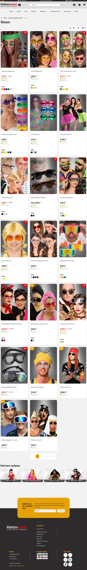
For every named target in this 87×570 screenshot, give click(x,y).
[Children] (34, 12)
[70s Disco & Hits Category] (54, 477)
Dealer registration (41, 547)
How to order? (40, 530)
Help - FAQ (39, 538)
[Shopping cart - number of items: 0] (84, 5)
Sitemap (39, 545)
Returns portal (40, 536)
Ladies (5, 18)
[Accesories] (67, 12)
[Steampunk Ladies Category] (76, 477)
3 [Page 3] (45, 458)
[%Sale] (76, 12)
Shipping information (42, 533)
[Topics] (11, 12)
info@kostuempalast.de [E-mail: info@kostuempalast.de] (18, 567)
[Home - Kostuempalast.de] (16, 530)
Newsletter (39, 540)
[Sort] (78, 28)
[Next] (53, 458)
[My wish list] (79, 5)
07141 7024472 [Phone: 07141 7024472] (16, 565)
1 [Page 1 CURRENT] (37, 458)
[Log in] (74, 5)
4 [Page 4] (49, 458)
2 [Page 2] (41, 458)
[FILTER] (74, 28)
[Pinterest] (70, 566)
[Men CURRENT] (26, 12)
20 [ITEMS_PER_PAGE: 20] (84, 28)
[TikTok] (65, 566)
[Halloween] (43, 12)
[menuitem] (1, 0)
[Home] (1, 17)
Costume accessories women (15, 18)
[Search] (46, 4)
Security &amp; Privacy (42, 543)
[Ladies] (19, 12)
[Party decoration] (55, 12)
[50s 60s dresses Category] (11, 477)
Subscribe (61, 512)
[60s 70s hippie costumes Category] (33, 477)
